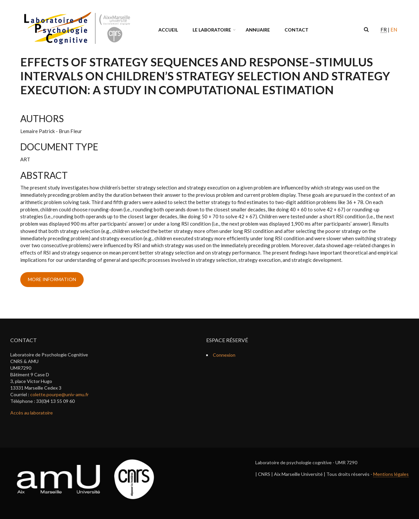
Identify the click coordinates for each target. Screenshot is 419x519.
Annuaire (258, 30)
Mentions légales (391, 474)
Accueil (168, 30)
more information (52, 279)
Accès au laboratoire (31, 412)
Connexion (224, 355)
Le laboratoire (212, 30)
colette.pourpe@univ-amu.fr (59, 394)
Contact (296, 30)
